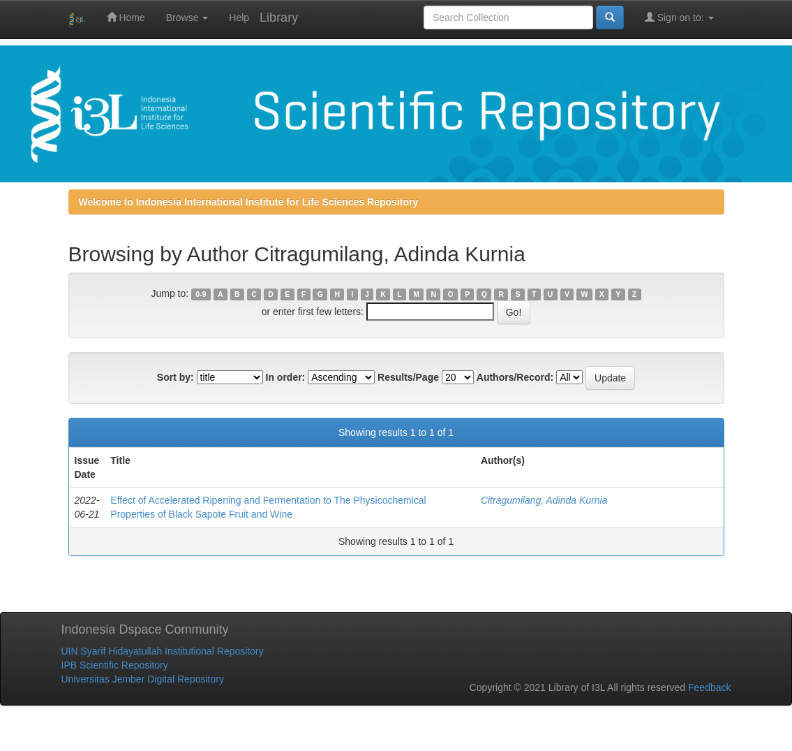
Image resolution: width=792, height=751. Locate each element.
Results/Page (408, 377)
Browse (187, 17)
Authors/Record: (515, 377)
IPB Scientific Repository (114, 665)
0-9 (200, 294)
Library (279, 17)
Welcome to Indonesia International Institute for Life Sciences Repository (249, 201)
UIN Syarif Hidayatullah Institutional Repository (162, 651)
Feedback (709, 687)
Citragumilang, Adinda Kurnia (544, 500)
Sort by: (175, 377)
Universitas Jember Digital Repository (142, 679)
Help (239, 17)
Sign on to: (679, 17)
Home (126, 17)
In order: (286, 377)
